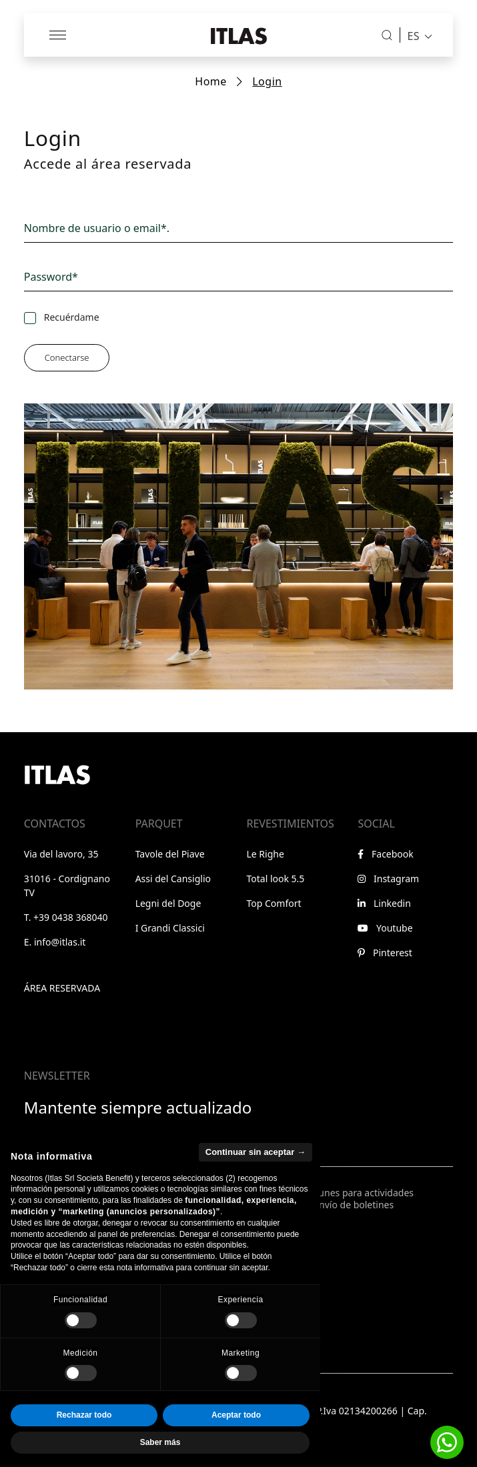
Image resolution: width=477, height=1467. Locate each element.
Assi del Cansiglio (173, 878)
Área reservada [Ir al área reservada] (62, 988)
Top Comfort (274, 903)
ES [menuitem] (413, 35)
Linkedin (384, 903)
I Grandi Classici (170, 928)
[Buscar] (387, 35)
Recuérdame (71, 317)
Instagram (388, 878)
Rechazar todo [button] (84, 1443)
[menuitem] (416, 35)
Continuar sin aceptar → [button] (255, 1179)
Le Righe (265, 854)
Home (211, 81)
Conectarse (67, 357)
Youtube (385, 928)
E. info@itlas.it (55, 942)
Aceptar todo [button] (236, 1443)
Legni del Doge (168, 903)
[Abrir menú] (58, 35)
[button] (447, 1442)
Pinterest (385, 952)
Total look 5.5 (276, 878)
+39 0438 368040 (70, 917)
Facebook (385, 854)
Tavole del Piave (170, 854)
